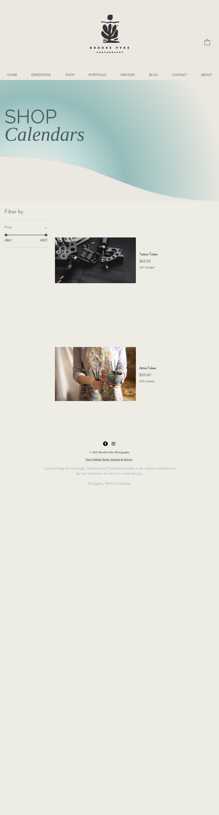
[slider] (6, 235)
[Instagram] (113, 443)
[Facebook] (105, 443)
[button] (207, 42)
